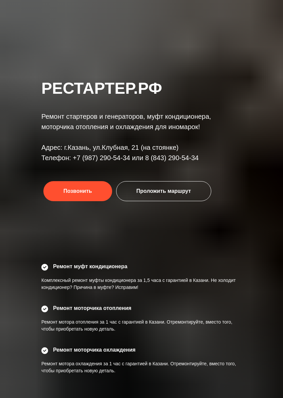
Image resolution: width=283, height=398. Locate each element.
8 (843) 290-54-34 (172, 157)
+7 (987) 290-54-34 (101, 157)
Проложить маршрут (163, 191)
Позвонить (77, 191)
